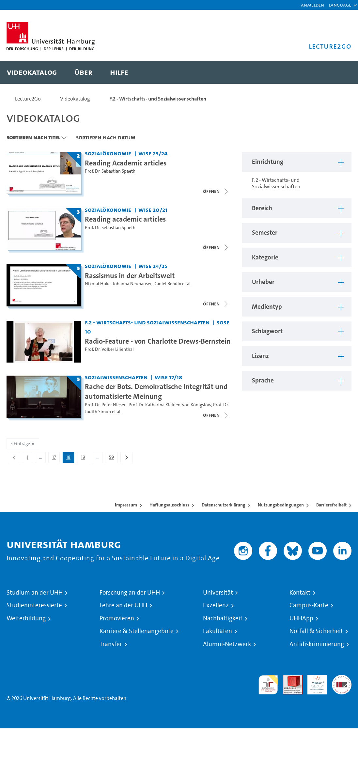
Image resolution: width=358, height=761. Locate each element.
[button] (340, 5)
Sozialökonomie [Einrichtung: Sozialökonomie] (108, 153)
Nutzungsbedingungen (281, 505)
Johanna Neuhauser (132, 284)
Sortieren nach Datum (105, 137)
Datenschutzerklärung (223, 505)
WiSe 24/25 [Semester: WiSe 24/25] (152, 266)
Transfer (111, 644)
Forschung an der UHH (130, 592)
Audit (289, 678)
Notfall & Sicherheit (316, 631)
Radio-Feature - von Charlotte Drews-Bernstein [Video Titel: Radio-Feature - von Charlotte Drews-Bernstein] (158, 341)
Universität (218, 592)
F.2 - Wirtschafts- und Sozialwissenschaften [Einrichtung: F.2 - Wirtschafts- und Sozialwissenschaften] (147, 322)
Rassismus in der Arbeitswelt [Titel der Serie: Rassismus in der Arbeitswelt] (130, 275)
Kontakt (299, 592)
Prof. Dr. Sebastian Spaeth (110, 171)
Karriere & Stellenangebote (137, 631)
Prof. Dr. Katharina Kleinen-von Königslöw (170, 405)
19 (85, 458)
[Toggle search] (340, 72)
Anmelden (312, 4)
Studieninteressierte (34, 605)
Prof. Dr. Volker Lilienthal (109, 349)
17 (55, 458)
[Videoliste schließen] (216, 191)
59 (113, 458)
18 (70, 458)
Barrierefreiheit (331, 505)
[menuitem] (32, 72)
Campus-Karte (308, 605)
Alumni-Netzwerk (227, 644)
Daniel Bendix (167, 284)
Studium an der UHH (35, 592)
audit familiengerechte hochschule (268, 684)
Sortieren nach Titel (33, 137)
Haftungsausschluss (169, 505)
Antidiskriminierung (316, 644)
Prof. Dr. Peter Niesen (106, 405)
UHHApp (301, 618)
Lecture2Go (28, 98)
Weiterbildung (26, 618)
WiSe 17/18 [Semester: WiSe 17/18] (168, 377)
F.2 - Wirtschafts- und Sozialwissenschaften (157, 98)
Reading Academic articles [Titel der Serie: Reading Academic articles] (125, 163)
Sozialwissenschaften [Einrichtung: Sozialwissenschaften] (116, 377)
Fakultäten (217, 631)
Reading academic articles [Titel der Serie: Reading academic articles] (125, 219)
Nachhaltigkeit (222, 618)
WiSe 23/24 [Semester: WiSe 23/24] (152, 153)
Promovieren (117, 618)
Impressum (126, 505)
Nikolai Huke (98, 284)
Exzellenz (216, 605)
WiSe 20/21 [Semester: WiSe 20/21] (152, 210)
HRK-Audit (313, 682)
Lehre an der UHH (123, 605)
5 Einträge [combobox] (22, 444)
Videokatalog (75, 98)
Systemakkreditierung (341, 678)
